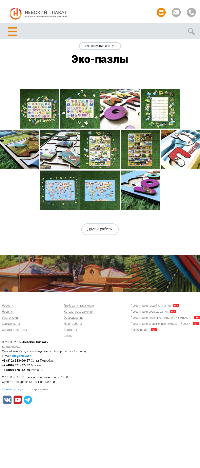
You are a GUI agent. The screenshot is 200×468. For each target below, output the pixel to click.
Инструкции (10, 317)
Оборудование (73, 317)
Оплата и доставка (14, 330)
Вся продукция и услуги (100, 46)
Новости (7, 305)
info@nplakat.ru (22, 356)
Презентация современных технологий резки (160, 324)
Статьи (68, 336)
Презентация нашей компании (151, 305)
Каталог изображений (78, 311)
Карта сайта (40, 389)
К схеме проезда (13, 389)
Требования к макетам (79, 305)
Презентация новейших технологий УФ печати (161, 317)
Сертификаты (11, 324)
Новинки (8, 311)
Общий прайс (139, 330)
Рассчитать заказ (161, 12)
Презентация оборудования (149, 311)
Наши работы (73, 324)
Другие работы (100, 229)
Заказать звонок (191, 12)
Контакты (70, 330)
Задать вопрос (176, 12)
